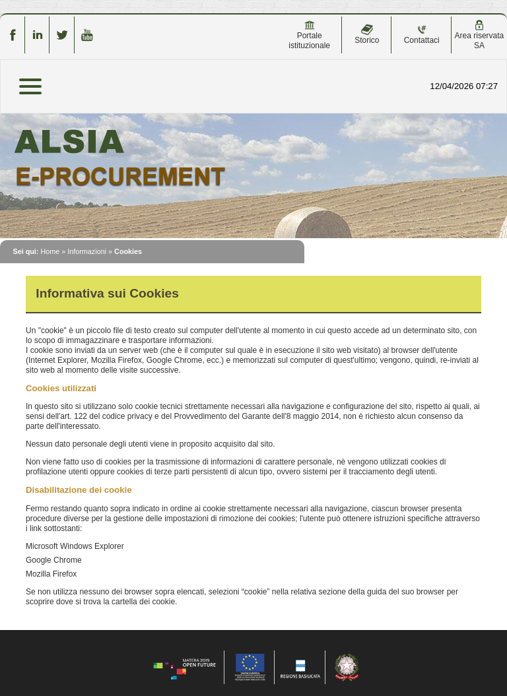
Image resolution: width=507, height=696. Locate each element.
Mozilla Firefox (51, 574)
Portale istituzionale (309, 35)
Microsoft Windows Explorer (75, 546)
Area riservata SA (479, 35)
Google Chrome (54, 560)
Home (49, 251)
